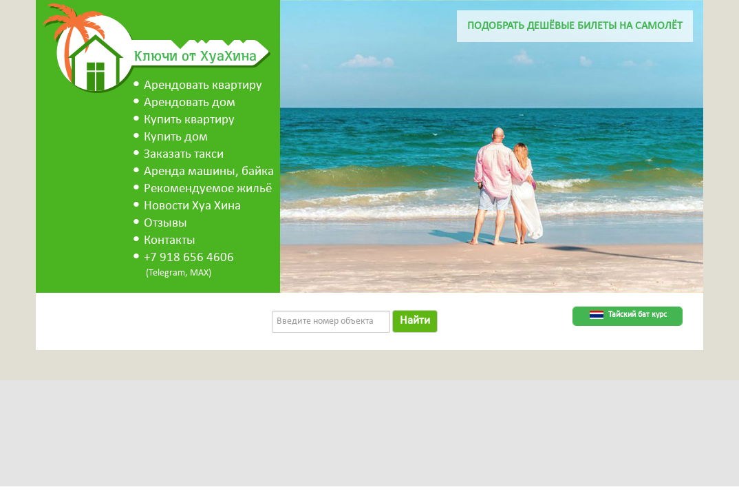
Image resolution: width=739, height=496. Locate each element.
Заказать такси (184, 154)
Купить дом (176, 137)
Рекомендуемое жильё (208, 189)
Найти (415, 321)
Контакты (169, 240)
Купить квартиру (189, 120)
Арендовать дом (189, 103)
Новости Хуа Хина (192, 206)
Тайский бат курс (637, 315)
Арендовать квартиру (203, 85)
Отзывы (165, 223)
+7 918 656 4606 (189, 258)
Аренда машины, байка (209, 171)
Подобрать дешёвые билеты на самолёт (575, 26)
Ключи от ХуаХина (195, 55)
